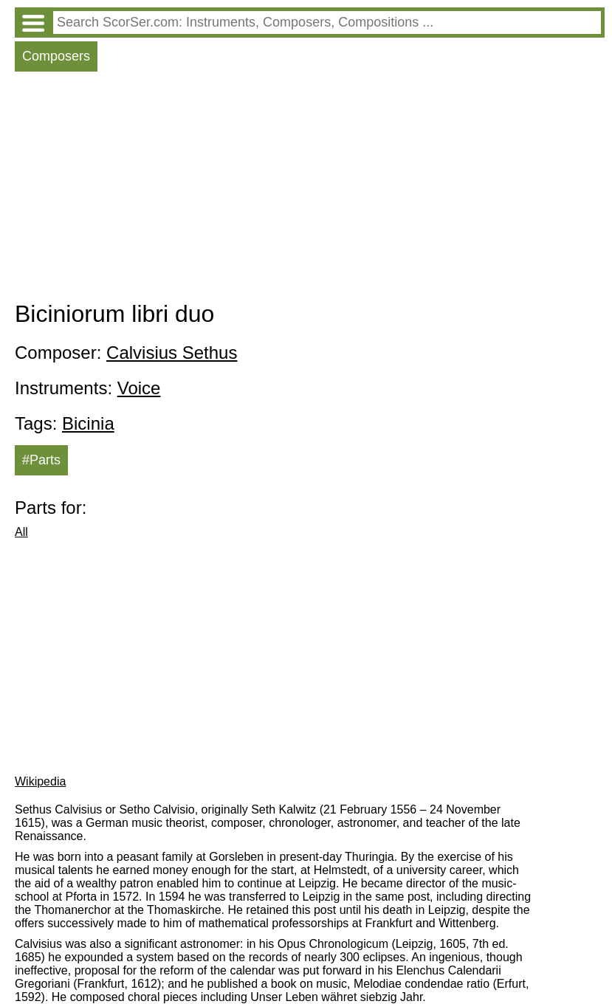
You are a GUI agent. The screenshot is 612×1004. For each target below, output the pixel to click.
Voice (139, 388)
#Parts (41, 460)
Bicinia (88, 423)
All (21, 532)
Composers (56, 56)
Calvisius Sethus (171, 352)
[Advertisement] (310, 189)
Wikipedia (40, 781)
